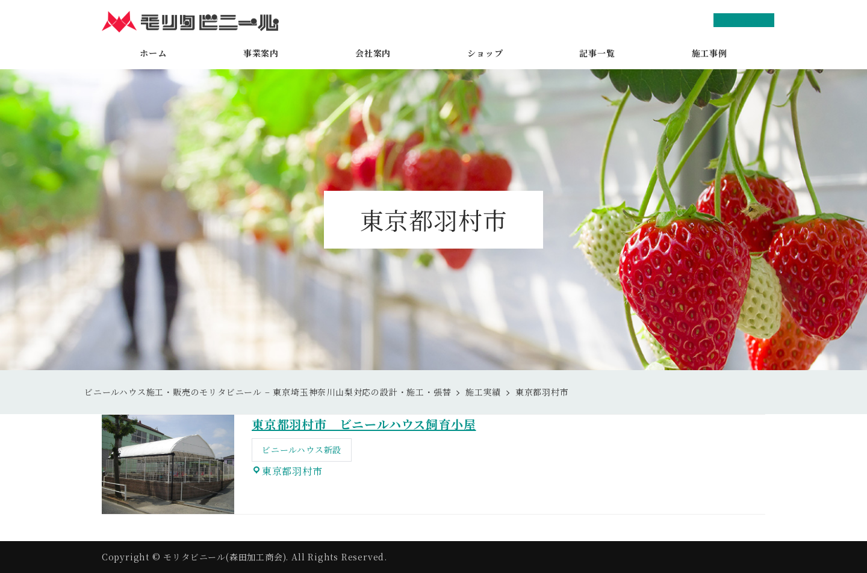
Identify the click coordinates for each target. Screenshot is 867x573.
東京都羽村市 (292, 471)
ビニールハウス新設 (301, 450)
